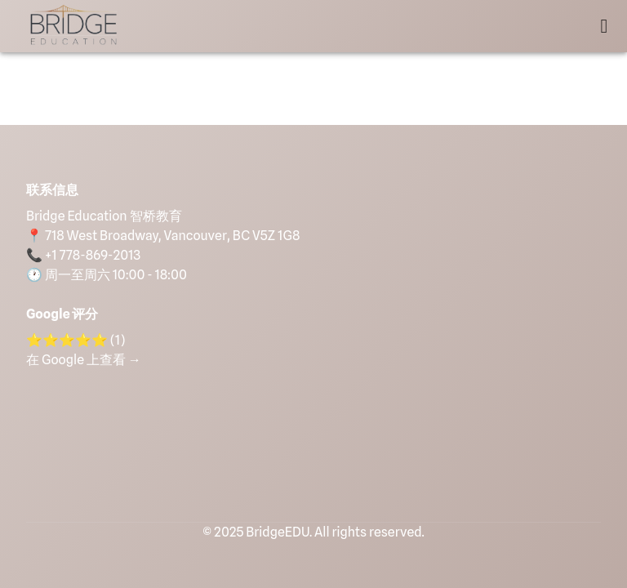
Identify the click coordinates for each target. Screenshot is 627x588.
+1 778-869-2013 (92, 255)
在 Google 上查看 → (83, 360)
